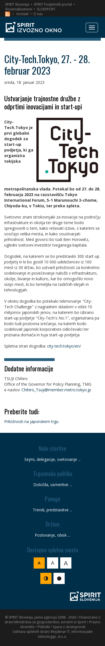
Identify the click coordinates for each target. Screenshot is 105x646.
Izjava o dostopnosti (69, 626)
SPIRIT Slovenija (17, 4)
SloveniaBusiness (18, 9)
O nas (38, 14)
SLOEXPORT (46, 9)
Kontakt (23, 14)
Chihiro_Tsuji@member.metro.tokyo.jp (56, 389)
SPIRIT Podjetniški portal (53, 4)
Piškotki (44, 626)
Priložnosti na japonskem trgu (31, 421)
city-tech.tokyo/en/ (64, 346)
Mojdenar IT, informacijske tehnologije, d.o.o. (65, 634)
